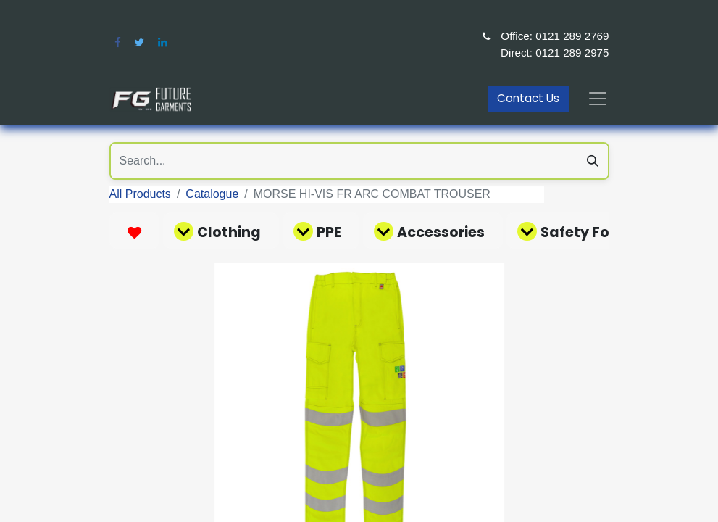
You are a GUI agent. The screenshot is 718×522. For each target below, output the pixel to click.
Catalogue (211, 194)
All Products (140, 194)
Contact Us (528, 98)
